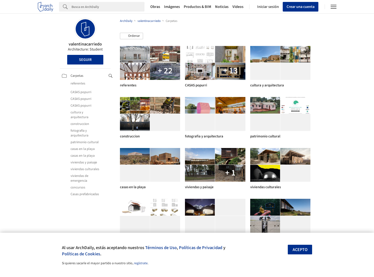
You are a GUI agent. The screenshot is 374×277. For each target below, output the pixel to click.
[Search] (108, 7)
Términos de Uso (161, 248)
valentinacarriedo (85, 44)
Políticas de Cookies (81, 254)
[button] (131, 36)
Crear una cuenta (301, 6)
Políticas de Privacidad (200, 248)
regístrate (141, 263)
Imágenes (172, 7)
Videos (237, 7)
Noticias (222, 7)
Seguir (85, 59)
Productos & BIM (197, 7)
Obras (155, 7)
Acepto (300, 250)
